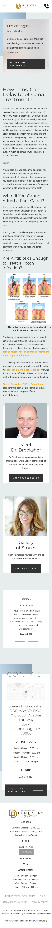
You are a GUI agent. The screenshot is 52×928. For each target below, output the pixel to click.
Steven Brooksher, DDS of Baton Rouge (23, 384)
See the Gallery (26, 568)
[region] (26, 623)
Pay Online (26, 852)
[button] (20, 641)
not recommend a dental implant (23, 370)
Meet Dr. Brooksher (26, 478)
